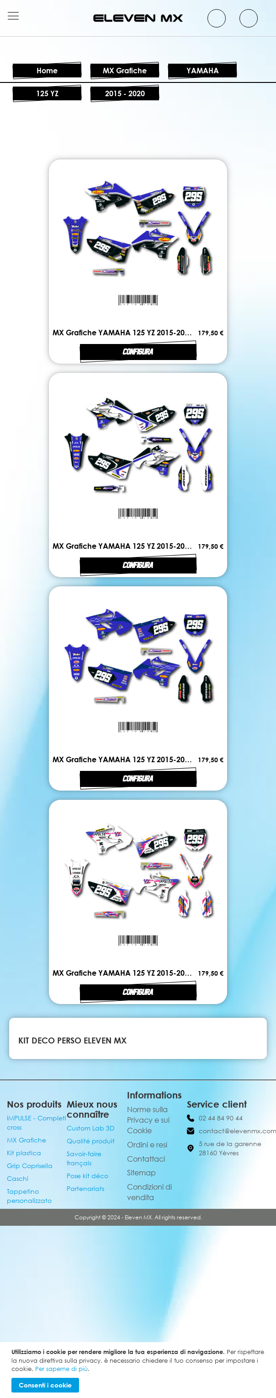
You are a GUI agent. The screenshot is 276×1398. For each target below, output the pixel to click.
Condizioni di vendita (149, 1192)
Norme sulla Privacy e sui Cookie (148, 1120)
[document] (139, 1370)
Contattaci (146, 1158)
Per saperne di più (61, 1368)
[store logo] (138, 18)
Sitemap (141, 1172)
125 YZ (47, 93)
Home (47, 70)
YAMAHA (202, 70)
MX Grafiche (125, 70)
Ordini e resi (147, 1144)
